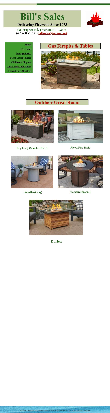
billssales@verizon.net (52, 33)
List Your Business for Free (79, 410)
